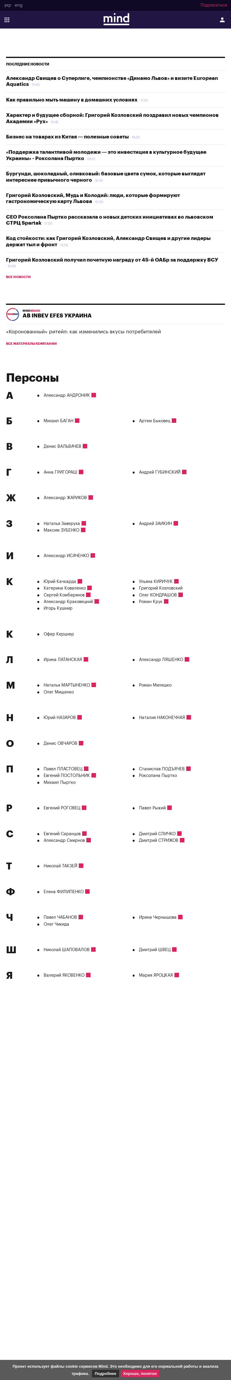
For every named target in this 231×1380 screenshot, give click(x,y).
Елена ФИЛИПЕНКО (64, 892)
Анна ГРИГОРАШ (60, 472)
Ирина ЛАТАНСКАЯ (63, 660)
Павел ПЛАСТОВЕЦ (63, 769)
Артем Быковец (154, 421)
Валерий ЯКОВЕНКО (64, 975)
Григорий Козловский (161, 588)
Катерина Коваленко (65, 588)
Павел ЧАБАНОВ (60, 917)
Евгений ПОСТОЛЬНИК (67, 776)
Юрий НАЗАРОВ (60, 718)
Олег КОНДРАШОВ (158, 595)
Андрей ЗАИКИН (155, 524)
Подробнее (105, 1373)
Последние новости (27, 64)
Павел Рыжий (152, 808)
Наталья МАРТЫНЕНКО (67, 685)
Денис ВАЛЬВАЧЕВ (62, 446)
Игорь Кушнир (58, 608)
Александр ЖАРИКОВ (65, 498)
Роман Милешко (155, 685)
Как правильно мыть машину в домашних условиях (71, 99)
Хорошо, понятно (140, 1373)
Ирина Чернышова (158, 917)
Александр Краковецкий (68, 602)
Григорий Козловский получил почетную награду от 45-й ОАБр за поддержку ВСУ (112, 259)
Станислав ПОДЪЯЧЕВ (162, 769)
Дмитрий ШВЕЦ (155, 950)
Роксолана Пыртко (158, 776)
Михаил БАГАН (58, 421)
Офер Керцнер (59, 634)
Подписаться (214, 5)
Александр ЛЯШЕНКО (161, 660)
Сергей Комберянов (64, 595)
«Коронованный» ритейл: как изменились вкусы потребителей (83, 331)
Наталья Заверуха (62, 524)
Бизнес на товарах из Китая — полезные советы (67, 136)
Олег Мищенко (59, 692)
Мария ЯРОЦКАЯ (156, 975)
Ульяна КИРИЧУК (156, 582)
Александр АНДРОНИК (67, 395)
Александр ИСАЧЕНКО (66, 556)
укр (7, 5)
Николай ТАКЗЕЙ (60, 866)
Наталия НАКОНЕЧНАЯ (162, 718)
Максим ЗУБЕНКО (61, 530)
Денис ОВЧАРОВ (60, 744)
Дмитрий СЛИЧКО (157, 834)
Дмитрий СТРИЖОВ (158, 841)
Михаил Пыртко (59, 783)
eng (19, 5)
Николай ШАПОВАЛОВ (67, 950)
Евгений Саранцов (62, 834)
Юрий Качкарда (60, 582)
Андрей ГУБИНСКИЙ (159, 472)
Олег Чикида (56, 924)
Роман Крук (150, 602)
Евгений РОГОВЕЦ (62, 808)
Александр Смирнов (64, 841)
